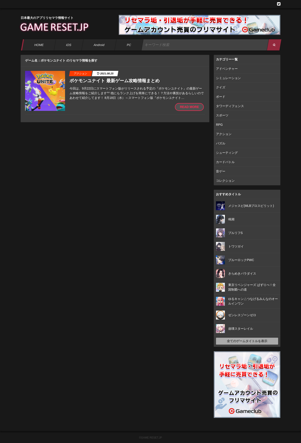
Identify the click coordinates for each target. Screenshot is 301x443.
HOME (39, 45)
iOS (68, 45)
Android (99, 45)
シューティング (227, 152)
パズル (220, 143)
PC (129, 45)
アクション (224, 134)
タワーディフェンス (230, 106)
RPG (219, 124)
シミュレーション (228, 78)
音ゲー (220, 171)
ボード (220, 96)
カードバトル (225, 162)
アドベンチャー (227, 68)
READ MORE (189, 107)
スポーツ (222, 115)
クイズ (220, 87)
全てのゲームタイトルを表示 (247, 341)
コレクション (225, 180)
